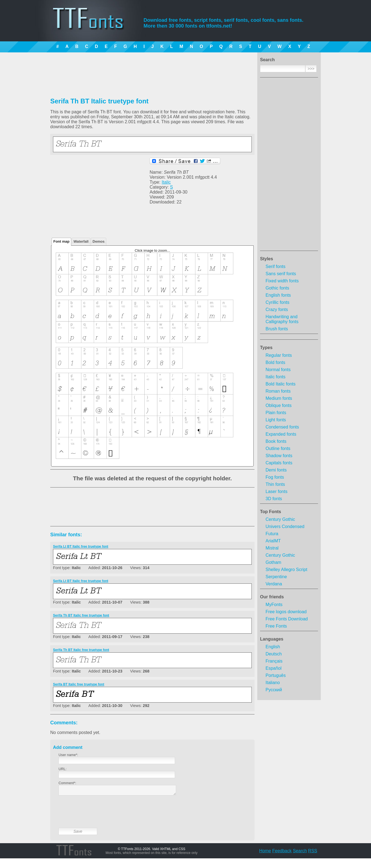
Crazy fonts (277, 309)
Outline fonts (278, 448)
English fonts (278, 295)
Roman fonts (278, 391)
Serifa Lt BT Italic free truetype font (80, 546)
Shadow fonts (279, 455)
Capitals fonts (279, 462)
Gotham (273, 562)
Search (300, 852)
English (273, 646)
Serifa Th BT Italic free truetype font (81, 615)
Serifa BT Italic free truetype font (78, 684)
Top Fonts (270, 511)
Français (274, 661)
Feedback (282, 852)
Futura (272, 533)
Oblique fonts (279, 405)
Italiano (273, 682)
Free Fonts (276, 626)
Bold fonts (275, 362)
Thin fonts (275, 484)
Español (274, 668)
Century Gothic (280, 519)
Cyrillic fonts (277, 302)
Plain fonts (276, 412)
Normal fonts (278, 369)
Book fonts (276, 441)
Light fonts (276, 419)
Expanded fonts (281, 434)
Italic (166, 182)
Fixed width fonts (282, 280)
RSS (312, 852)
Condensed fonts (282, 427)
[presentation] (100, 816)
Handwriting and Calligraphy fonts (282, 319)
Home (265, 852)
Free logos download (286, 611)
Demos (98, 241)
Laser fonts (276, 491)
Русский (274, 689)
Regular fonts (279, 355)
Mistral (272, 548)
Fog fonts (275, 477)
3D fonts (274, 498)
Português (276, 675)
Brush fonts (277, 328)
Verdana (274, 584)
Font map (61, 241)
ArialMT (273, 540)
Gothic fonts (277, 288)
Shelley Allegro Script (286, 569)
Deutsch (274, 654)
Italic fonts (275, 376)
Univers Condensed (285, 526)
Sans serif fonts (281, 273)
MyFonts (274, 604)
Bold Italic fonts (281, 384)
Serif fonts (275, 266)
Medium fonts (279, 398)
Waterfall (80, 241)
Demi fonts (276, 470)
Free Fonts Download (287, 619)
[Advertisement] (289, 165)
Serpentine (276, 576)
